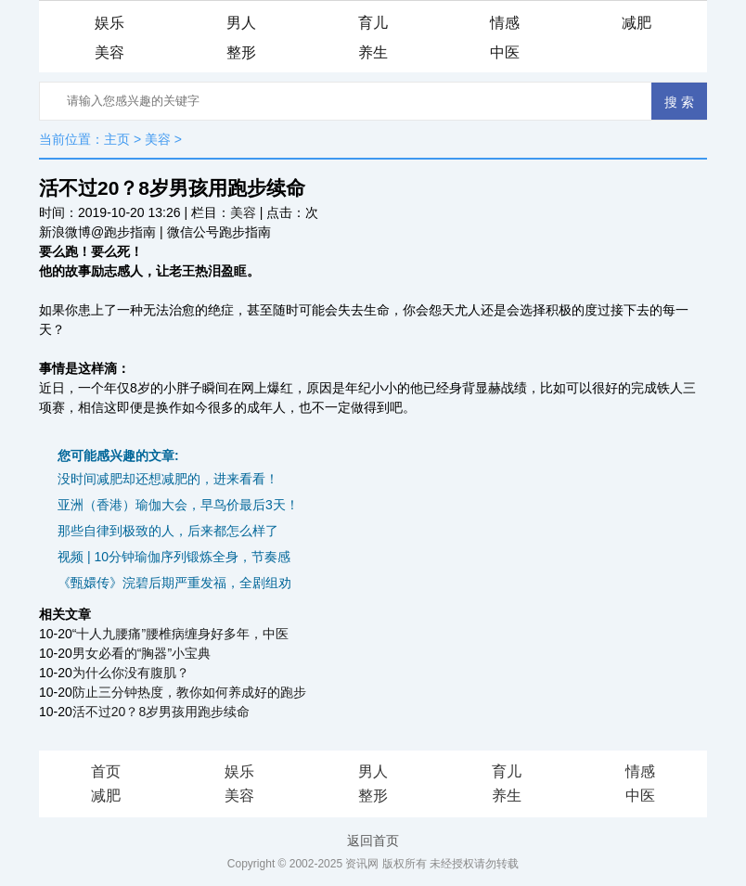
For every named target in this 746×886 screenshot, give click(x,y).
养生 (373, 52)
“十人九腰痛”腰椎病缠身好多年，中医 (180, 633)
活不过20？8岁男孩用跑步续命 (161, 711)
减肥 (636, 23)
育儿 (373, 23)
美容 (109, 52)
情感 (505, 23)
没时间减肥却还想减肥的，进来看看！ (168, 478)
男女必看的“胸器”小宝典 (141, 653)
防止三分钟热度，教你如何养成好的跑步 (189, 692)
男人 (241, 23)
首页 (106, 771)
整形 (241, 52)
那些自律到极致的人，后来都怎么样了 (168, 530)
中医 (505, 52)
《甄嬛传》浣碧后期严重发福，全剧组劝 (174, 582)
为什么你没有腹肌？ (130, 672)
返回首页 (373, 840)
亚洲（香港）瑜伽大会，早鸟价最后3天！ (178, 504)
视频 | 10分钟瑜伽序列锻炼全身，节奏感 (174, 556)
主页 (117, 139)
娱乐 (109, 23)
